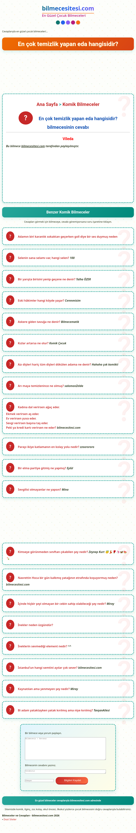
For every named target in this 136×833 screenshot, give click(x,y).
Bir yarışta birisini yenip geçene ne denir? (47, 280)
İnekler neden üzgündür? (36, 631)
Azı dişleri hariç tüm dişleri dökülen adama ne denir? (55, 367)
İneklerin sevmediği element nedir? (43, 652)
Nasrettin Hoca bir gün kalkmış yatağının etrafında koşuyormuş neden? (68, 583)
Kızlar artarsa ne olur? (34, 345)
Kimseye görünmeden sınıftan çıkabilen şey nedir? (53, 556)
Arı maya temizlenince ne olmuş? (41, 389)
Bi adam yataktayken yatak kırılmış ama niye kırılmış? (56, 717)
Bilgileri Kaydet (72, 787)
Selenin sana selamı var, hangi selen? (44, 258)
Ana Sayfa (47, 104)
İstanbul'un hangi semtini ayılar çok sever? (48, 674)
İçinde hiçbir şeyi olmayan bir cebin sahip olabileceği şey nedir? (62, 609)
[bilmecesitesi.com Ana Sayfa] (68, 11)
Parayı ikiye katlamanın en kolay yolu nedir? (49, 450)
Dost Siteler (10, 826)
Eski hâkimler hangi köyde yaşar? (41, 302)
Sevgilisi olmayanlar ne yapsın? (40, 494)
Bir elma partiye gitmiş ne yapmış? (42, 472)
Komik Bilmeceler (81, 104)
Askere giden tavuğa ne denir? (39, 324)
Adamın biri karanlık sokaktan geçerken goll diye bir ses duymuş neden (68, 237)
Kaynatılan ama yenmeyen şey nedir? (44, 696)
